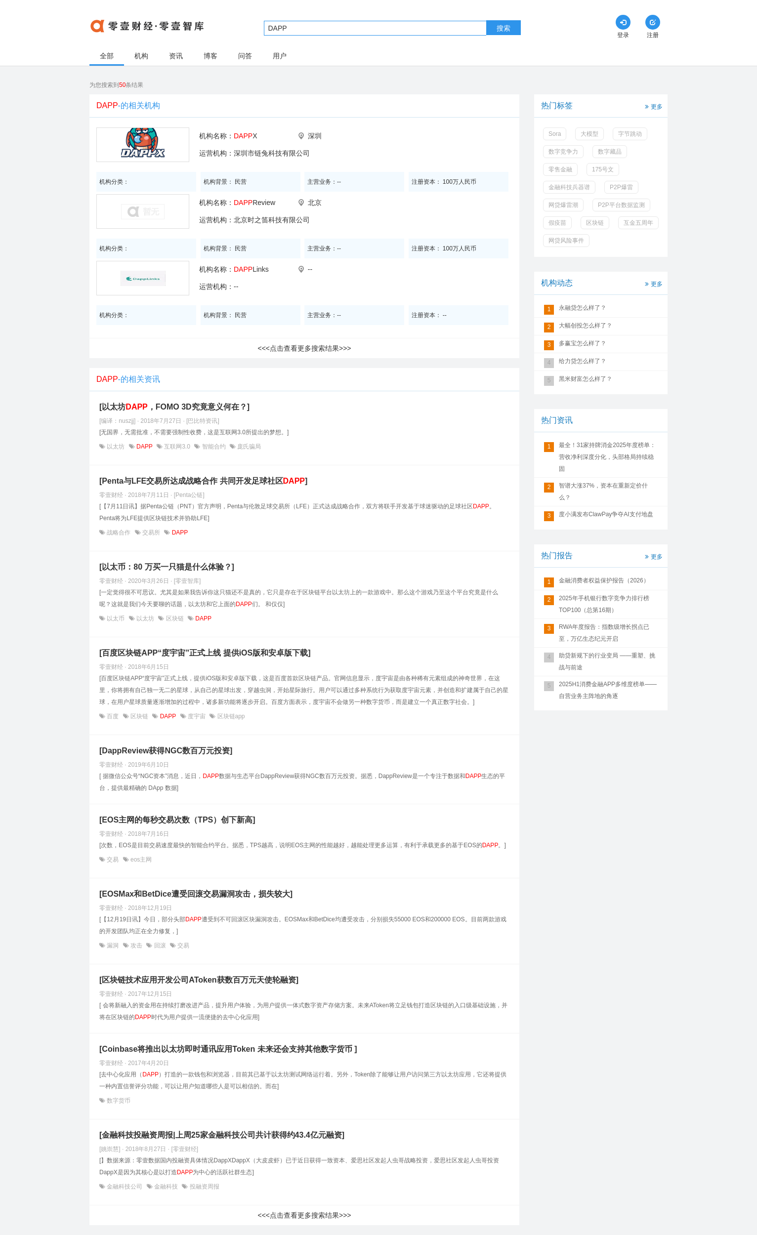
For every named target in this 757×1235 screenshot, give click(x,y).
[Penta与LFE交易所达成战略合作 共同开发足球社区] (203, 481)
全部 (107, 56)
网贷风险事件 (566, 240)
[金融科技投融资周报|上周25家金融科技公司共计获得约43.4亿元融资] (221, 1135)
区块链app (230, 716)
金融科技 (166, 1186)
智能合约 (213, 446)
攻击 (136, 945)
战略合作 (118, 532)
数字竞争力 (563, 151)
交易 (113, 859)
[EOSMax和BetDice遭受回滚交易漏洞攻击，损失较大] (196, 894)
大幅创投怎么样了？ (585, 325)
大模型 (589, 133)
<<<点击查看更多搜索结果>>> (304, 348)
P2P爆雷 (621, 187)
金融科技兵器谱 (569, 187)
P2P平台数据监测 (621, 205)
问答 (245, 56)
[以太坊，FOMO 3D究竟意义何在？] (174, 407)
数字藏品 (610, 151)
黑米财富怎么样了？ (585, 378)
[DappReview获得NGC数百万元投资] (165, 750)
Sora (554, 133)
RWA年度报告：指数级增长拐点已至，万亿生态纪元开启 (604, 632)
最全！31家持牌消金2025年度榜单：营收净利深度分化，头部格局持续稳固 (607, 457)
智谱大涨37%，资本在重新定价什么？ (603, 491)
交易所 (151, 532)
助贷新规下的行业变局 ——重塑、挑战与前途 (607, 661)
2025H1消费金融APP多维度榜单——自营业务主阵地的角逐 (608, 690)
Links (251, 269)
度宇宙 (197, 716)
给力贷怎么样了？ (582, 361)
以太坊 (115, 446)
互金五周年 (638, 222)
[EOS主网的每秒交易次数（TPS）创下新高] (177, 820)
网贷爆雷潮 (563, 205)
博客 (210, 56)
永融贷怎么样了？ (582, 307)
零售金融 (560, 169)
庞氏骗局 (248, 446)
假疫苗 (557, 222)
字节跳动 (630, 133)
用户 (280, 56)
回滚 (160, 945)
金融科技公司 (124, 1186)
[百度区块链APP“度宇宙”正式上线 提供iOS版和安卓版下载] (205, 653)
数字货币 (117, 1100)
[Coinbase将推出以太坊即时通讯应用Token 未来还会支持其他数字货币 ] (228, 1049)
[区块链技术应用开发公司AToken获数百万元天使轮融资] (198, 980)
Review (254, 202)
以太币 (115, 618)
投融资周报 (203, 1186)
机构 (141, 56)
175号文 (603, 169)
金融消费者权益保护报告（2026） (604, 580)
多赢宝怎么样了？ (582, 343)
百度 (113, 716)
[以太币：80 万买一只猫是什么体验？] (166, 567)
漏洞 (113, 945)
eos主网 (140, 859)
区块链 (174, 618)
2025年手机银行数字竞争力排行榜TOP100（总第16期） (604, 604)
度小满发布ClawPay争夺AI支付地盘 (606, 514)
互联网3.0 (177, 446)
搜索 (503, 28)
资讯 (176, 56)
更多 (653, 106)
